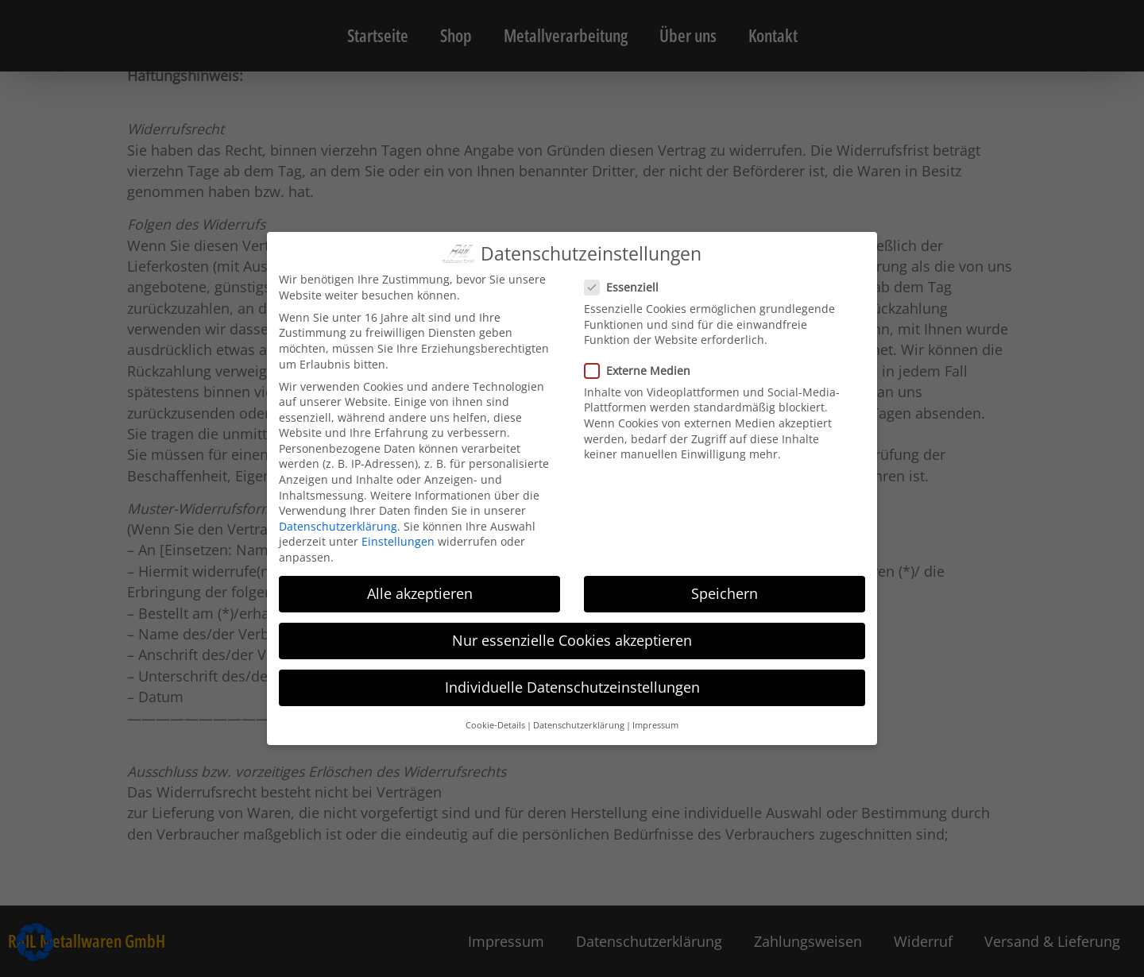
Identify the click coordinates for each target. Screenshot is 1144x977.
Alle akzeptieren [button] (420, 593)
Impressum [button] (655, 725)
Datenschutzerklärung (338, 526)
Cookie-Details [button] (495, 725)
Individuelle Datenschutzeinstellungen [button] (572, 687)
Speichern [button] (724, 593)
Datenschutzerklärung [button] (578, 725)
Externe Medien (642, 370)
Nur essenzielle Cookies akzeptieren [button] (572, 640)
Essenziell (626, 287)
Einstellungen (398, 541)
